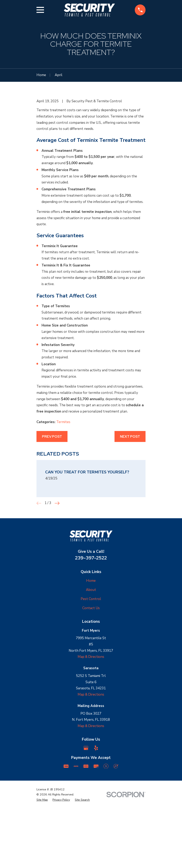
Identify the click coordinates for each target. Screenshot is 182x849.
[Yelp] (96, 797)
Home (91, 630)
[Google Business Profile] (86, 797)
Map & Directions (91, 706)
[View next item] (57, 552)
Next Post (130, 486)
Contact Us (91, 657)
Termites (63, 471)
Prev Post (52, 486)
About (91, 639)
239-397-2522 (91, 607)
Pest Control (91, 648)
